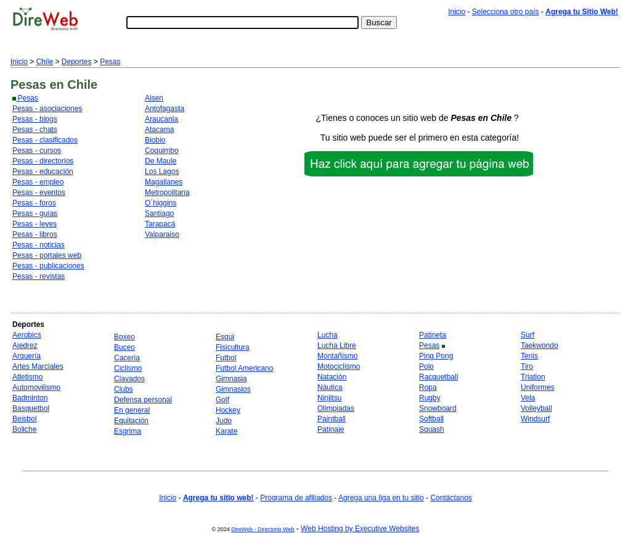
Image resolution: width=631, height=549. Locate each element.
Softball (431, 419)
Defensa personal (143, 399)
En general (132, 410)
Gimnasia (231, 378)
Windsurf (535, 419)
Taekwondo (539, 345)
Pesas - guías (34, 213)
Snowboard (438, 408)
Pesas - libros (34, 234)
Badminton (29, 398)
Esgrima (127, 431)
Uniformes (538, 387)
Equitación (131, 420)
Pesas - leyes (34, 224)
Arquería (26, 356)
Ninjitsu (329, 398)
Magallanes (163, 182)
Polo (426, 366)
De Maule (160, 161)
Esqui (225, 336)
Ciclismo (128, 368)
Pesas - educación (42, 171)
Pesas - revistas (38, 276)
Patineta (432, 335)
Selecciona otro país (505, 11)
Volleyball (536, 408)
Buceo (124, 347)
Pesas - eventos (38, 192)
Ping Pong (436, 356)
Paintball (331, 419)
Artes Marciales (37, 366)
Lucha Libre (336, 345)
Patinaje (330, 429)
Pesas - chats (34, 129)
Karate (226, 431)
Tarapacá (160, 224)
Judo (224, 420)
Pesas (110, 61)
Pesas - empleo (37, 182)
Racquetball (438, 377)
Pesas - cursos (36, 150)
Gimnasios (233, 389)
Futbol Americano (244, 368)
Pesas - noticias (38, 245)
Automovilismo (36, 387)
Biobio (155, 140)
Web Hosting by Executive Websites (360, 528)
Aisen (154, 98)
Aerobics (26, 335)
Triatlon (533, 377)
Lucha (327, 335)
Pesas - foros (34, 203)
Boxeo (124, 336)
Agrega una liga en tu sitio (381, 497)
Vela (528, 398)
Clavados (129, 378)
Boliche (24, 429)
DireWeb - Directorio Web (262, 529)
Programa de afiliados (296, 497)
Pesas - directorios (42, 161)
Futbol (226, 357)
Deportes (77, 61)
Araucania (161, 119)
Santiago (159, 213)
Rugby (430, 398)
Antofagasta (164, 108)
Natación (331, 377)
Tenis (529, 356)
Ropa (428, 387)
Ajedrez (25, 345)
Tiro (527, 366)
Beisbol (24, 419)
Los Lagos (162, 171)
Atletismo (27, 377)
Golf (222, 399)
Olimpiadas (335, 408)
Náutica (330, 387)
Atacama (159, 129)
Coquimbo (162, 150)
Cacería (127, 357)
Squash (431, 429)
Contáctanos (450, 497)
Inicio (456, 11)
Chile (44, 61)
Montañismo (337, 356)
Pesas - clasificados (45, 140)
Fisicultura (233, 347)
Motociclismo (338, 366)
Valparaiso (162, 234)
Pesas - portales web (46, 255)
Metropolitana (167, 192)
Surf (527, 335)
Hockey (228, 410)
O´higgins (160, 203)
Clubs (123, 389)
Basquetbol (30, 408)
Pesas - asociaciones (47, 108)
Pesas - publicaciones (48, 266)
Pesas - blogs (34, 119)
